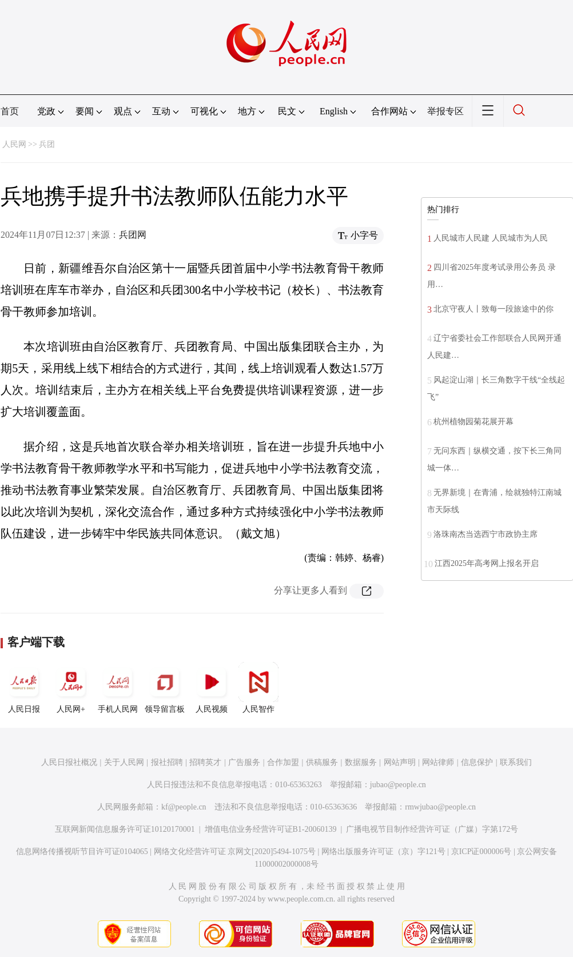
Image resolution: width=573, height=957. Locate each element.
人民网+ (71, 687)
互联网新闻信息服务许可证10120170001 (125, 829)
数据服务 (361, 762)
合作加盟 (283, 762)
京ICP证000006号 (481, 851)
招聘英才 (205, 762)
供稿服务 (322, 762)
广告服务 (244, 762)
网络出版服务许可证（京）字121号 (383, 851)
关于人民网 (124, 762)
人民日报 (24, 687)
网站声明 (400, 762)
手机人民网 (118, 687)
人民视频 (212, 687)
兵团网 (132, 235)
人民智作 (258, 687)
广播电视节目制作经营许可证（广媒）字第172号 (432, 829)
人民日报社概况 (69, 762)
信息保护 (477, 762)
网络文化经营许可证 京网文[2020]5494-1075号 (235, 851)
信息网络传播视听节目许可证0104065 (82, 851)
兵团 (47, 144)
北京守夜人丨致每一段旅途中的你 (493, 309)
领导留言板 (165, 687)
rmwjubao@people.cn (440, 807)
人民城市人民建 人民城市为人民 (490, 238)
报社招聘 (167, 762)
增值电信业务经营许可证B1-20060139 (271, 829)
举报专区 (445, 111)
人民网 (14, 144)
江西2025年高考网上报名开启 (487, 563)
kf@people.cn (183, 807)
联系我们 (516, 762)
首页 (10, 111)
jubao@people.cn (398, 784)
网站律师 (438, 762)
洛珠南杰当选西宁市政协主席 (485, 534)
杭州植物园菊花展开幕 (473, 421)
